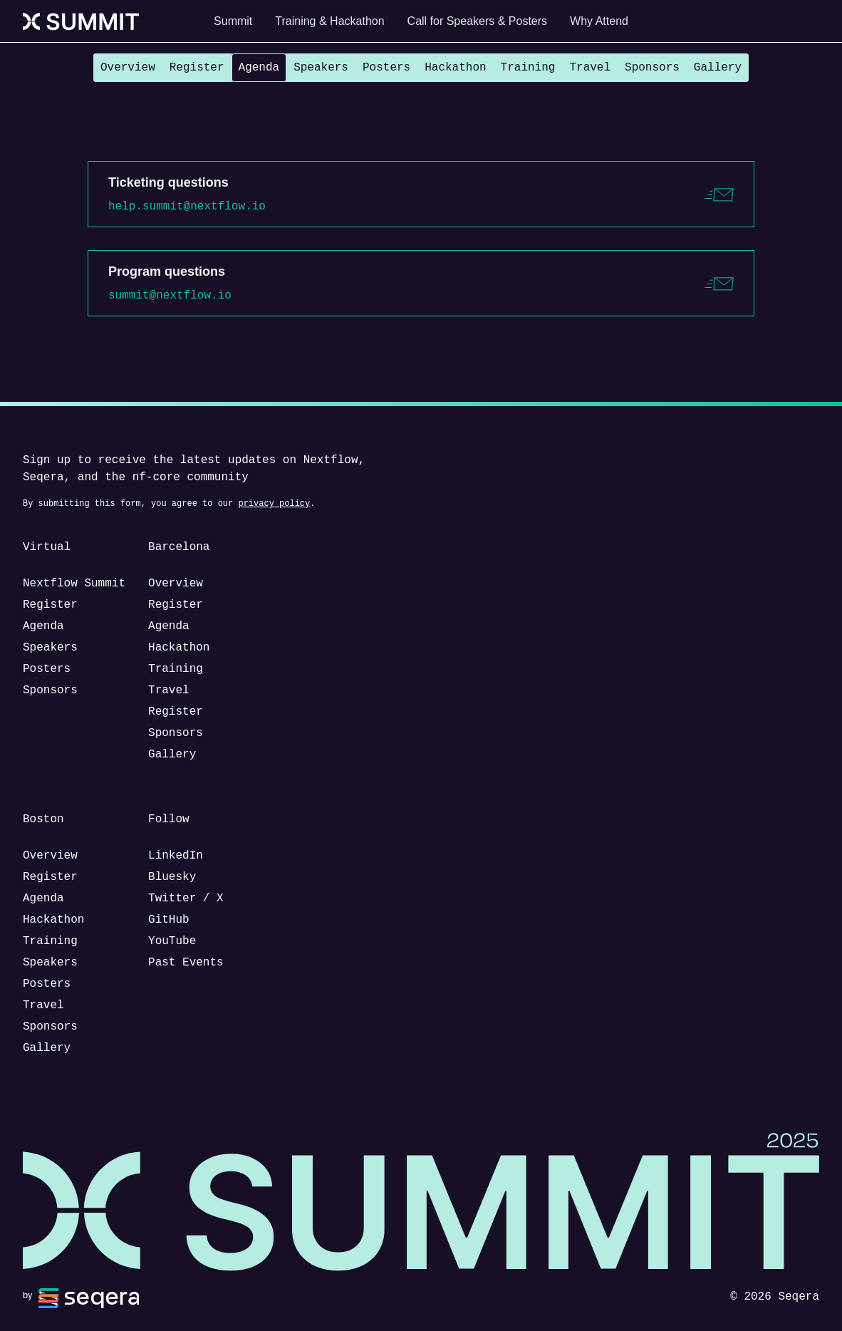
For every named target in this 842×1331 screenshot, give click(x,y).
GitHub (168, 920)
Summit (233, 21)
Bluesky (172, 877)
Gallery (718, 68)
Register (197, 68)
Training (528, 68)
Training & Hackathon (329, 21)
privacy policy (274, 503)
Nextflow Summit (74, 583)
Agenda (259, 68)
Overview (127, 68)
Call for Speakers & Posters (477, 21)
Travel (589, 68)
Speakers (320, 68)
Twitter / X (186, 898)
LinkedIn (175, 856)
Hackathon (455, 68)
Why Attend (599, 21)
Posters (386, 68)
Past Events (186, 962)
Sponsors (652, 68)
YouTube (172, 941)
